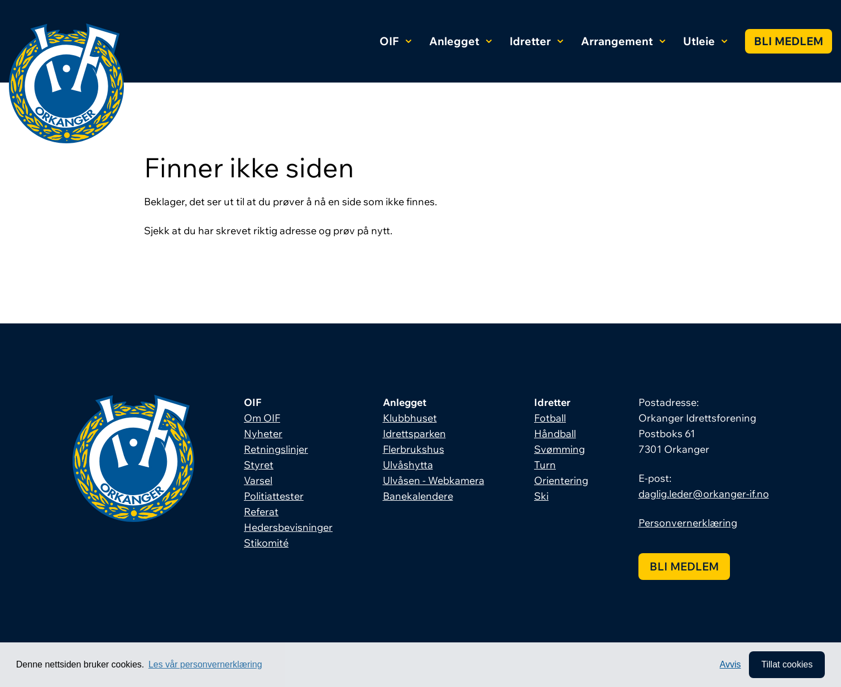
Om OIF (262, 418)
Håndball (555, 433)
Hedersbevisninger (288, 527)
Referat (261, 511)
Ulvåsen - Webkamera (433, 480)
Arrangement (623, 41)
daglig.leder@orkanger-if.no (703, 493)
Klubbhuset (410, 418)
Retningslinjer (276, 449)
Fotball (550, 418)
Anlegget (460, 41)
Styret (258, 464)
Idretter (536, 41)
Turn (545, 464)
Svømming (559, 449)
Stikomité (266, 542)
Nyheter (263, 433)
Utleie (705, 41)
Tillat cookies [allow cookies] (787, 664)
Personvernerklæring (687, 522)
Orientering (561, 480)
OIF (395, 41)
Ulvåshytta (408, 464)
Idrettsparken (414, 433)
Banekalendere (418, 496)
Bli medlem (788, 41)
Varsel (258, 480)
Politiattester (274, 496)
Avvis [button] (730, 664)
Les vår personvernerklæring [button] (205, 664)
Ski (541, 496)
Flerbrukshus (413, 449)
